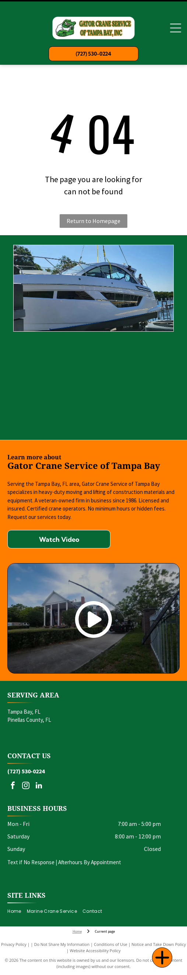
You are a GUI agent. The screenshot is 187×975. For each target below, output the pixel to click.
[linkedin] (38, 786)
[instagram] (25, 786)
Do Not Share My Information (61, 944)
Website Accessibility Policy (95, 950)
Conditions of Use (110, 944)
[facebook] (12, 786)
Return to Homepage (93, 221)
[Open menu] (175, 27)
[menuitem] (17, 911)
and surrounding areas (33, 735)
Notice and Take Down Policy (158, 944)
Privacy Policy (14, 944)
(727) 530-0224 (26, 771)
